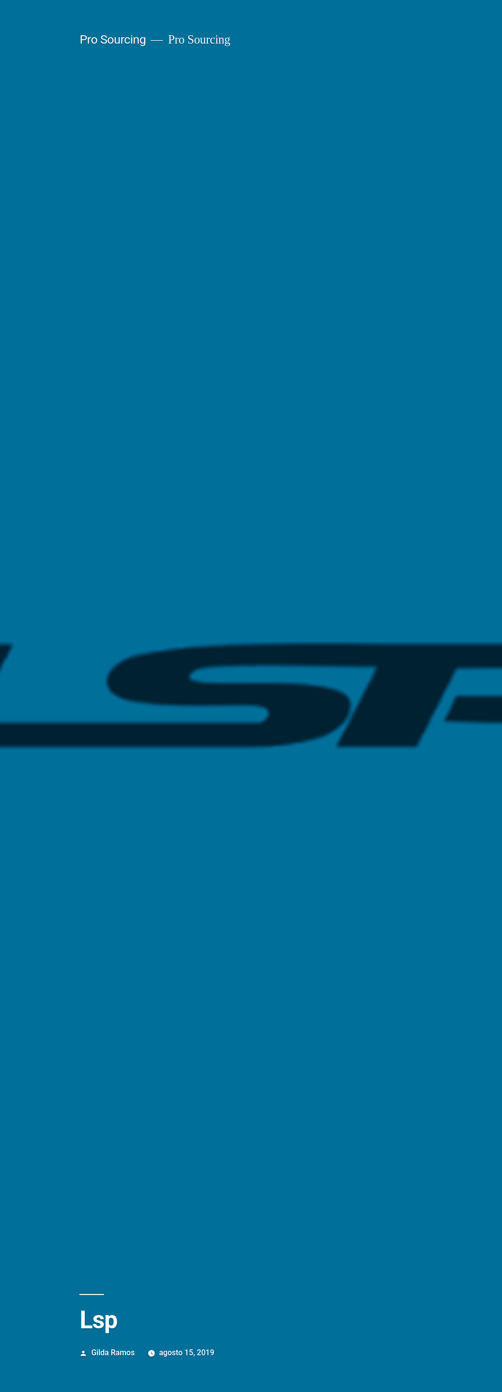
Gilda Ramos (113, 1352)
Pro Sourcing (112, 39)
